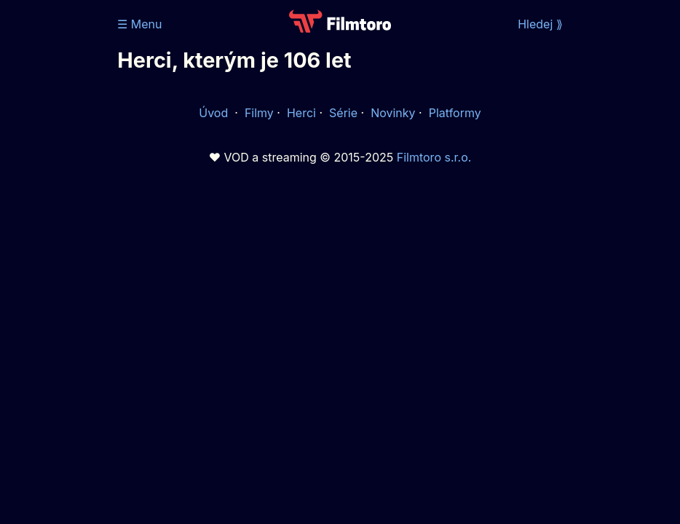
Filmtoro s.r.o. (434, 157)
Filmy (259, 113)
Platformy (455, 113)
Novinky (393, 113)
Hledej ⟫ (540, 24)
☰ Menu (139, 24)
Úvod (215, 113)
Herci (301, 113)
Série (343, 113)
